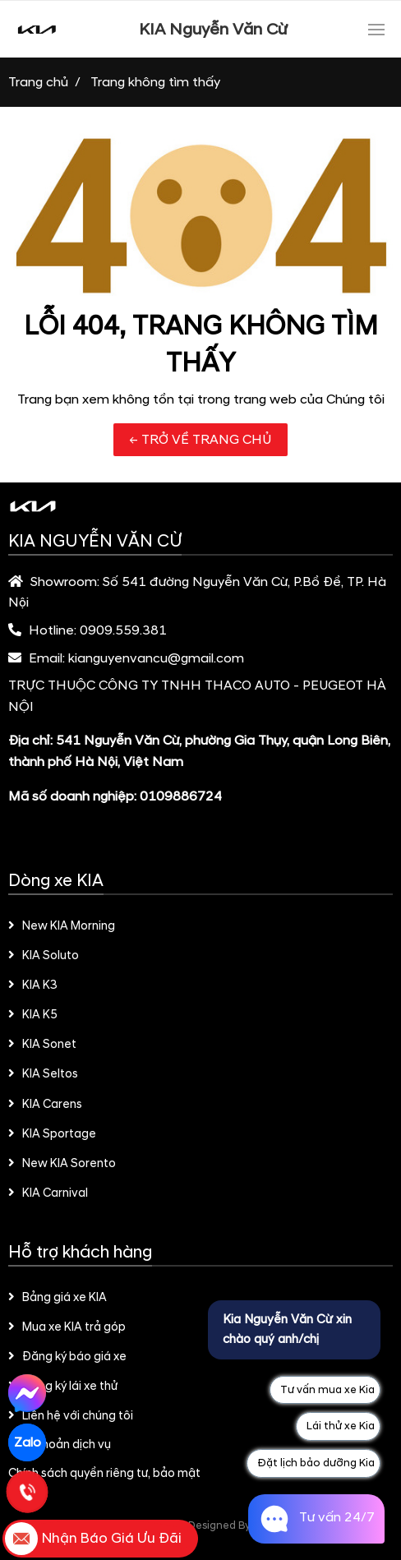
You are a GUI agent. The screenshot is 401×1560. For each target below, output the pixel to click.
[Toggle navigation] (376, 29)
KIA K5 (33, 1015)
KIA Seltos (43, 1074)
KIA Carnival (48, 1193)
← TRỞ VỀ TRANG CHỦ (200, 440)
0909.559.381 (123, 630)
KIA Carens (45, 1104)
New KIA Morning (61, 926)
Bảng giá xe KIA (57, 1297)
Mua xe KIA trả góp (67, 1327)
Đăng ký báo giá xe (67, 1357)
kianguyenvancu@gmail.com (156, 658)
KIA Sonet (42, 1044)
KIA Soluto (43, 955)
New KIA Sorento (62, 1163)
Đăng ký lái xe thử (63, 1386)
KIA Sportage (52, 1134)
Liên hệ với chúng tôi (70, 1416)
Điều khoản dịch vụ (60, 1445)
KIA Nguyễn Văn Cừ (213, 29)
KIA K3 (33, 985)
